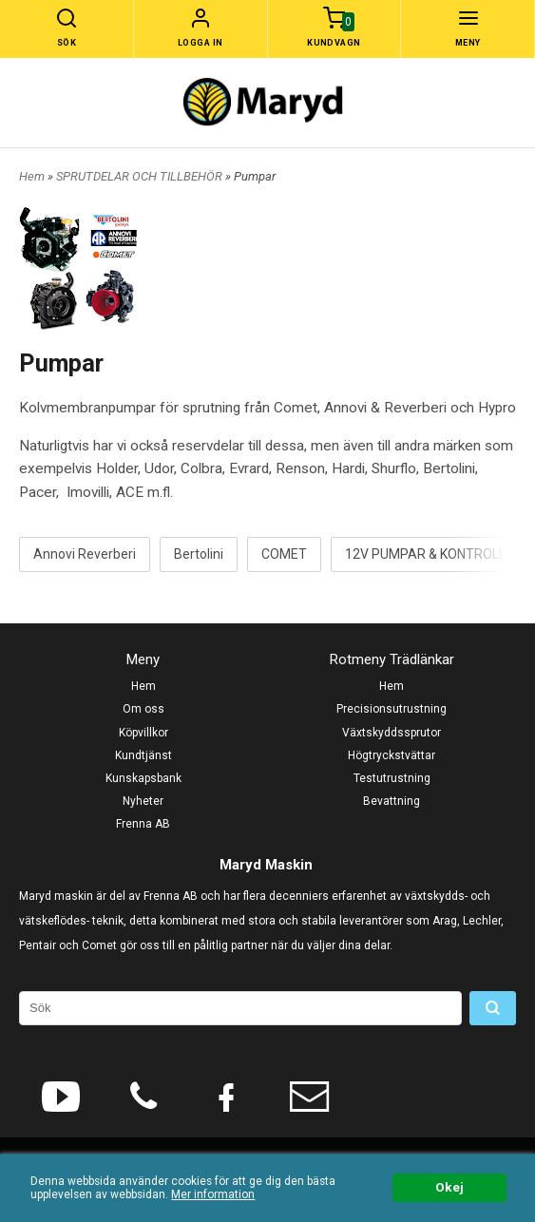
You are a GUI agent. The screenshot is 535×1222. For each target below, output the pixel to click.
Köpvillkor (143, 732)
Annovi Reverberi (84, 554)
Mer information (213, 1194)
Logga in (200, 43)
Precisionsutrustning (391, 709)
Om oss (143, 709)
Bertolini (198, 554)
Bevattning (391, 801)
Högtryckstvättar (391, 755)
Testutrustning (391, 778)
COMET (284, 554)
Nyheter (143, 801)
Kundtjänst (143, 755)
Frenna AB (143, 824)
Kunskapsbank (143, 778)
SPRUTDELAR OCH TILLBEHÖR (140, 176)
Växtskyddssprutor (391, 732)
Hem (32, 176)
